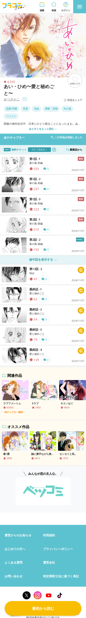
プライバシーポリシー (58, 549)
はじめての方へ (15, 549)
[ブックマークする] (75, 80)
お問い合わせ (13, 576)
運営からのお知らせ (18, 535)
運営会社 (49, 562)
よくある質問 (13, 562)
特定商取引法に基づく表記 (61, 576)
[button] (42, 6)
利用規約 (49, 535)
